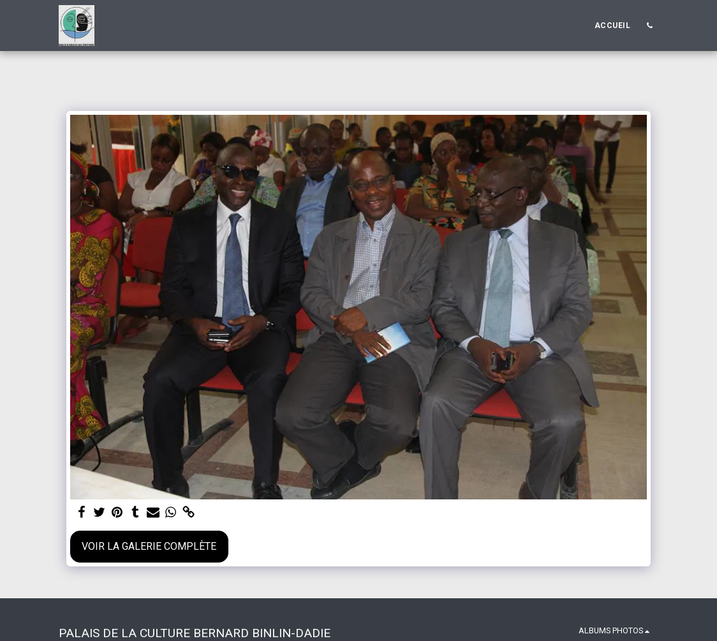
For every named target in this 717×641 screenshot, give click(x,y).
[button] (649, 25)
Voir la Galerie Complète (149, 546)
